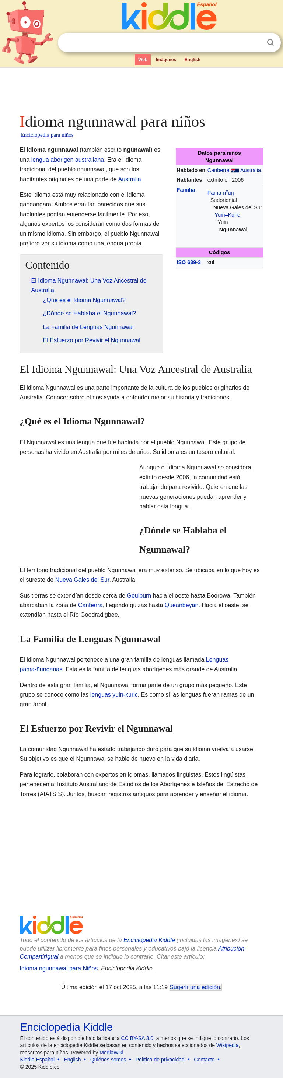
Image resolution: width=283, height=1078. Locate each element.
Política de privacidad (160, 1060)
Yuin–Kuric (227, 215)
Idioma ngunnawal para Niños (59, 968)
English (192, 59)
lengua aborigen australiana (67, 160)
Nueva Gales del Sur (82, 580)
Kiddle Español (37, 1060)
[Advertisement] (141, 88)
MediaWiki (111, 1053)
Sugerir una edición (195, 987)
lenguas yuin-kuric (114, 695)
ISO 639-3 (189, 262)
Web (142, 59)
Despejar (255, 42)
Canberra (218, 170)
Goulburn (139, 595)
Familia (186, 190)
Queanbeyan (182, 605)
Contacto (204, 1060)
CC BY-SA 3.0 (137, 1038)
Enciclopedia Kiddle (149, 940)
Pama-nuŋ (220, 193)
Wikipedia (227, 1045)
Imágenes (166, 59)
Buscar (270, 42)
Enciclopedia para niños (47, 135)
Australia (250, 170)
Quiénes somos (108, 1060)
